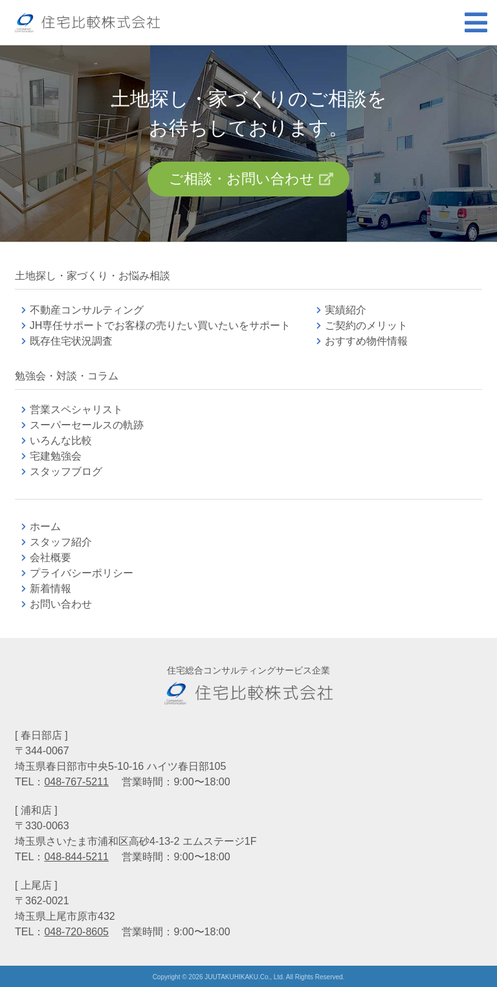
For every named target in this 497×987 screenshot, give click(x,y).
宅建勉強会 (71, 456)
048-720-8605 (76, 931)
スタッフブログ (66, 471)
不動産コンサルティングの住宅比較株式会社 (87, 22)
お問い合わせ (61, 604)
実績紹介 (345, 309)
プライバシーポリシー (81, 573)
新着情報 (50, 588)
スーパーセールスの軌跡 (87, 424)
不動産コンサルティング (87, 309)
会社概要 (50, 557)
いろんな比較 (61, 440)
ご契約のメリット (366, 325)
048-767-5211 (76, 781)
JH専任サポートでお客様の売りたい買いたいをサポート (160, 325)
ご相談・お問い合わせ (242, 179)
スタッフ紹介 (61, 541)
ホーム (45, 526)
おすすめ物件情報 (366, 340)
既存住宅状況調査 (71, 340)
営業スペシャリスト (76, 409)
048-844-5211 (76, 856)
